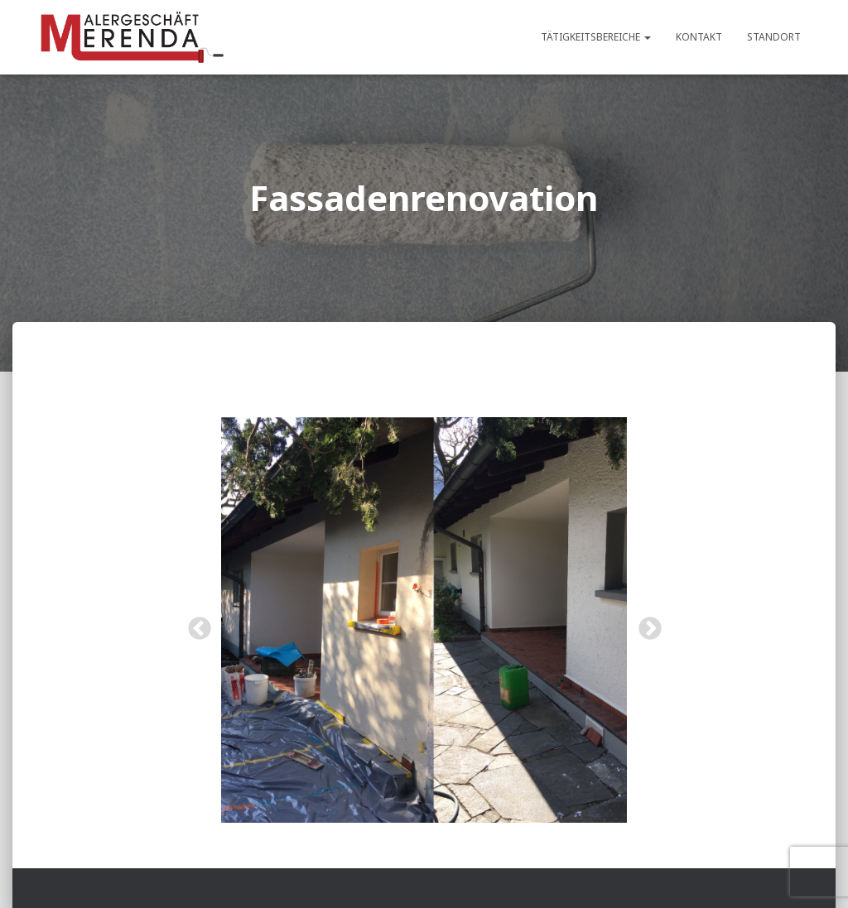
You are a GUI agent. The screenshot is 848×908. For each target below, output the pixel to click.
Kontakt (699, 37)
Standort (774, 37)
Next (645, 624)
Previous (194, 624)
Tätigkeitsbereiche (596, 37)
